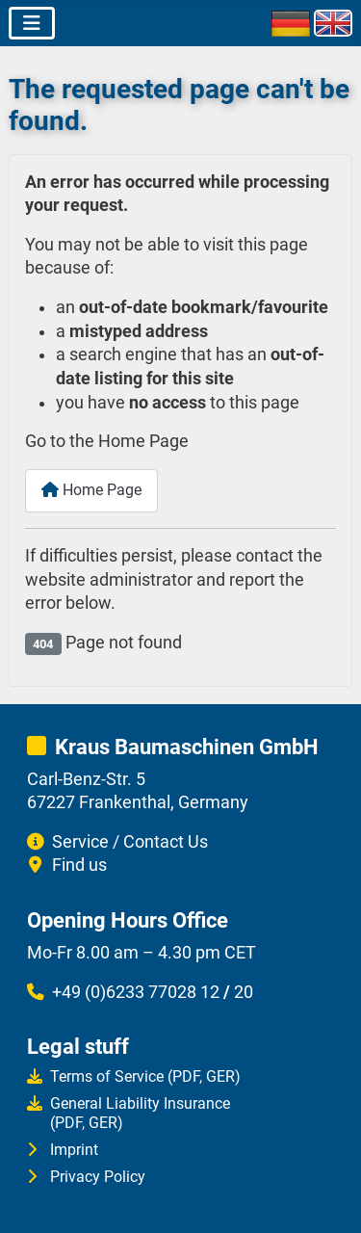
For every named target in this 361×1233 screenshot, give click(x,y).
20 (243, 992)
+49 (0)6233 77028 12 (135, 992)
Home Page (91, 490)
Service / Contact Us (130, 842)
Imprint (74, 1150)
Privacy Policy (97, 1176)
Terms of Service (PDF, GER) (145, 1076)
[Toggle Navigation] (32, 23)
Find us (79, 865)
